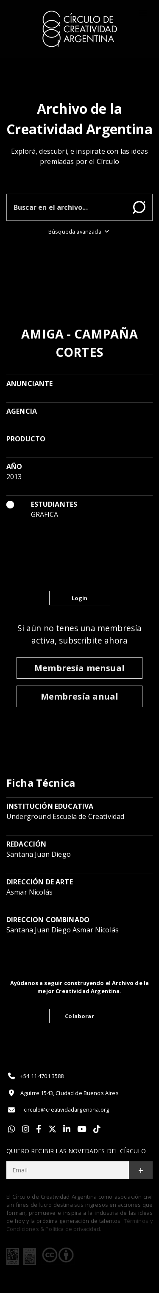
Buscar (139, 207)
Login (80, 598)
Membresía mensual (79, 668)
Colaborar (79, 1016)
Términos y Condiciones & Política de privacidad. (79, 1225)
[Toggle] (143, 13)
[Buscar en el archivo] (66, 207)
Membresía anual (79, 696)
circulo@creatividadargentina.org (57, 1110)
